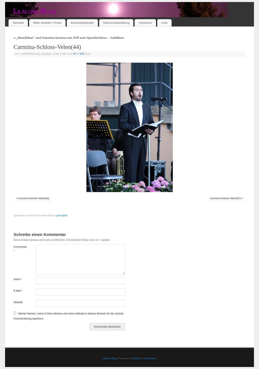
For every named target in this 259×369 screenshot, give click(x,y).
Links (164, 22)
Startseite (18, 22)
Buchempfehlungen (82, 22)
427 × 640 (78, 53)
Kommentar (19, 249)
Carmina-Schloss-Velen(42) (33, 198)
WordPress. (150, 358)
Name (18, 279)
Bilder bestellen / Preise (47, 22)
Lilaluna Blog (34, 11)
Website (18, 302)
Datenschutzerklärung (116, 22)
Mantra (137, 358)
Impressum (145, 22)
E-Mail (18, 290)
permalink (61, 215)
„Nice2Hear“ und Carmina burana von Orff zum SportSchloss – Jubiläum (69, 37)
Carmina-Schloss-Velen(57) (225, 198)
